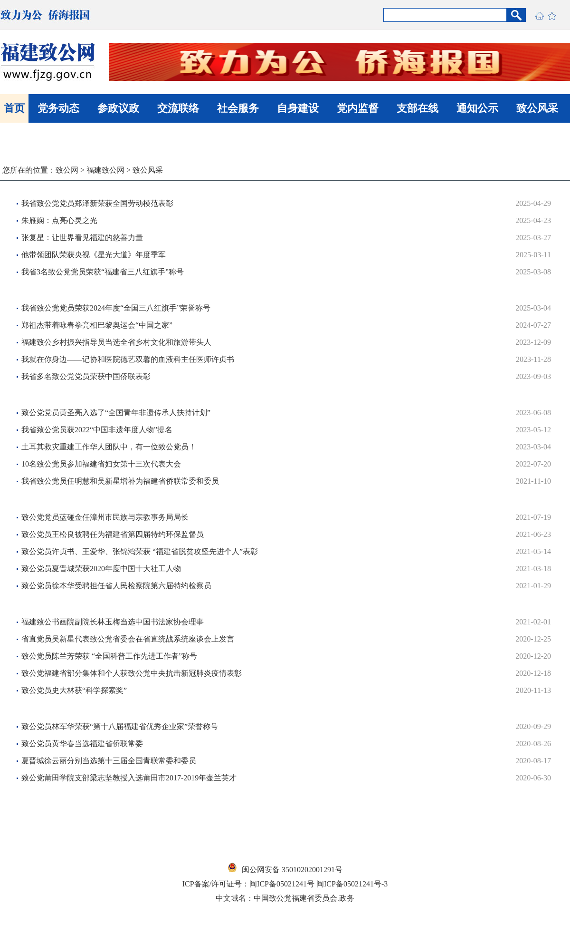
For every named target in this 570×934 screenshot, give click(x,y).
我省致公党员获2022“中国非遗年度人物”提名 (96, 430)
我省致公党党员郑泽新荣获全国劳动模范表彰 (97, 203)
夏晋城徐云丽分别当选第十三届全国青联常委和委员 (108, 761)
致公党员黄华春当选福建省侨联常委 (82, 743)
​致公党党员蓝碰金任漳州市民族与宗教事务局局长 (105, 517)
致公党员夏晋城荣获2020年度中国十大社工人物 (101, 568)
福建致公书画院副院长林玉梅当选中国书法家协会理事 (112, 622)
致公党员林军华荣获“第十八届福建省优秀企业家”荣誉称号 (119, 726)
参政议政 (118, 108)
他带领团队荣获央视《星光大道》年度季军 (93, 255)
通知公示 (477, 108)
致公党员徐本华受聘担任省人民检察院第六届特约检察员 (116, 586)
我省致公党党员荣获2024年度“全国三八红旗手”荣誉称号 (115, 308)
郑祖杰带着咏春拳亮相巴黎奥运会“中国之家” (96, 325)
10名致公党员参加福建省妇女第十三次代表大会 (101, 464)
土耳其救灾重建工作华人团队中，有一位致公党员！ (108, 447)
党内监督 (358, 108)
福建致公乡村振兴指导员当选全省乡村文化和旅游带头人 (116, 342)
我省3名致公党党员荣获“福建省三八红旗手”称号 (102, 272)
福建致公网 (105, 170)
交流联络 (178, 108)
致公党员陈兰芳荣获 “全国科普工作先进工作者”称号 (109, 656)
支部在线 (417, 108)
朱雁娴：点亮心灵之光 (59, 220)
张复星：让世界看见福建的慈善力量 (82, 238)
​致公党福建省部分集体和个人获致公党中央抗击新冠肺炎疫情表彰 (131, 673)
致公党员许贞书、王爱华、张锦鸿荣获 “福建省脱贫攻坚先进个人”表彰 (139, 551)
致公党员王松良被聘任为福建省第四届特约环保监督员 (112, 534)
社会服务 (238, 108)
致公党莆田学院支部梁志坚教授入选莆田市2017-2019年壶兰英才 (129, 778)
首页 (14, 108)
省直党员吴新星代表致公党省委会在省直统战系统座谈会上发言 (127, 639)
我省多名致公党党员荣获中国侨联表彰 (86, 376)
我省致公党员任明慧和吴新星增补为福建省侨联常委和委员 (120, 481)
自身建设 (298, 108)
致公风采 (537, 108)
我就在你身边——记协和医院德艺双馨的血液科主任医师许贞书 (127, 359)
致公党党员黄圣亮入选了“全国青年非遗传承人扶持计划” (115, 413)
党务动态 (58, 108)
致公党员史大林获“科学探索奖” (74, 690)
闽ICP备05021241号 (281, 884)
